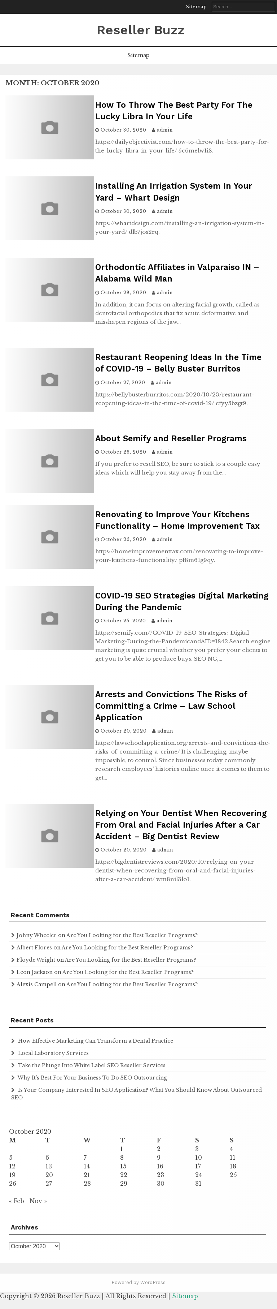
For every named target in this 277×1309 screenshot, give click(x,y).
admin (165, 130)
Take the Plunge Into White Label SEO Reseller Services (92, 1065)
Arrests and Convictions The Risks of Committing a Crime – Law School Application (171, 706)
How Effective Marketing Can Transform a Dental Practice (95, 1041)
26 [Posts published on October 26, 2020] (12, 1183)
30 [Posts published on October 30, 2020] (160, 1183)
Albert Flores (34, 947)
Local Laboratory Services (53, 1053)
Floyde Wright (36, 960)
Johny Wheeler (37, 935)
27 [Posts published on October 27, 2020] (48, 1183)
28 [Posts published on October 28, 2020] (87, 1183)
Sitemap (196, 7)
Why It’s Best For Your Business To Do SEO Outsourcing (92, 1077)
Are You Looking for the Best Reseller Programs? (132, 935)
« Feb (16, 1201)
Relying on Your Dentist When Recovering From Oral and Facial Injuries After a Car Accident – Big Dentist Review (181, 824)
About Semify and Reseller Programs (171, 438)
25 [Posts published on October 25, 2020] (233, 1175)
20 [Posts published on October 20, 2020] (49, 1175)
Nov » (38, 1201)
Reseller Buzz (140, 30)
